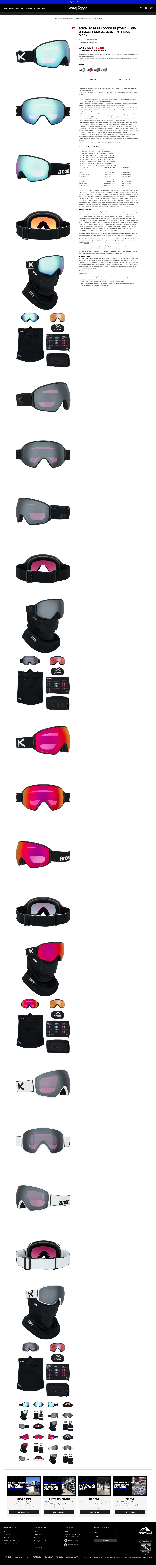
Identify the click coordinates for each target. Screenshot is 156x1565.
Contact (140, 8)
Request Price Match (99, 50)
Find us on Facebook (71, 1540)
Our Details (67, 1531)
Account (146, 8)
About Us (6, 1531)
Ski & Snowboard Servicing (11, 1541)
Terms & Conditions (39, 1544)
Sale (17, 8)
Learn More (130, 1512)
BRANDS (37, 8)
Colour (81, 65)
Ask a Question (124, 80)
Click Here (105, 285)
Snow (5, 8)
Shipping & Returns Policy (41, 1541)
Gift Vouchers (26, 8)
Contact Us (96, 253)
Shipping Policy (59, 1512)
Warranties (37, 1538)
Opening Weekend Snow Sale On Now (78, 2)
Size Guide (94, 80)
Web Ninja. (149, 1557)
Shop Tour (7, 1535)
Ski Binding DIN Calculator (11, 1544)
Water (11, 8)
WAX (43, 8)
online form (135, 202)
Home (55, 18)
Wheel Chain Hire (9, 1538)
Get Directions (24, 1512)
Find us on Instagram (71, 1545)
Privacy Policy (38, 1547)
